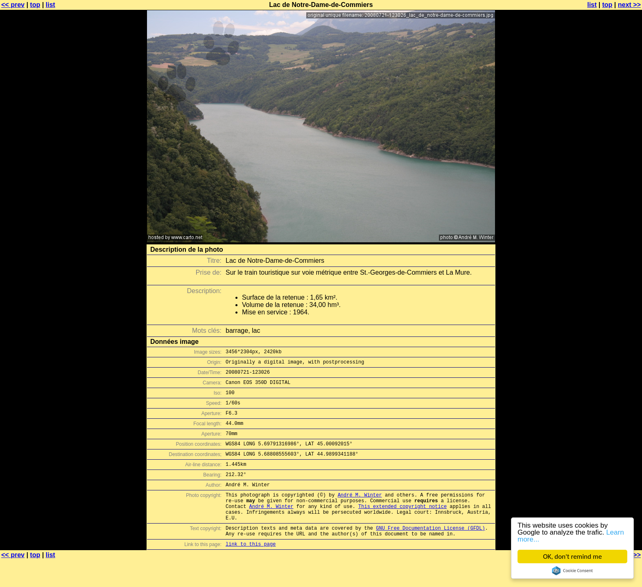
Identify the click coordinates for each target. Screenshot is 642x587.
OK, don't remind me (572, 556)
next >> (629, 4)
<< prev (13, 4)
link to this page (251, 570)
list (50, 4)
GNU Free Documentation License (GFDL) (430, 552)
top (35, 4)
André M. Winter (360, 513)
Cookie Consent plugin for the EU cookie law (572, 570)
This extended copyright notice (402, 527)
